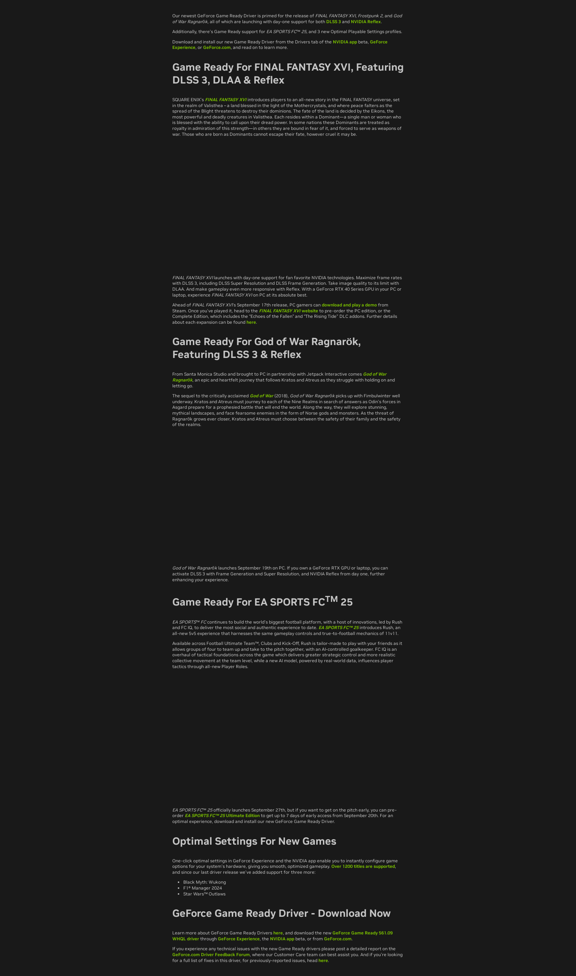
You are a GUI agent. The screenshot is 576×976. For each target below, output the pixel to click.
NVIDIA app (345, 42)
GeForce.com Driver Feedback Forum (211, 954)
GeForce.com (217, 47)
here (251, 322)
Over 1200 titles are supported (363, 866)
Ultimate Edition (242, 815)
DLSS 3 (333, 21)
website (309, 310)
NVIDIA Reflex (366, 21)
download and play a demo (349, 305)
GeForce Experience (239, 938)
